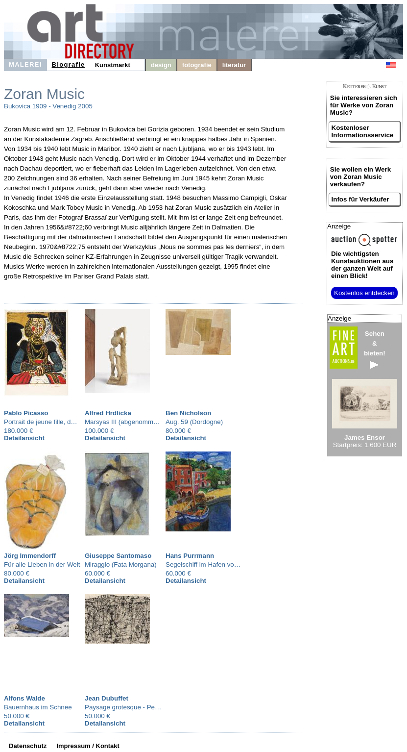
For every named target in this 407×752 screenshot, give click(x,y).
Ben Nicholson (188, 413)
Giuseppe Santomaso (118, 555)
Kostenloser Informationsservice (363, 131)
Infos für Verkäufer (360, 199)
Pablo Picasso (26, 413)
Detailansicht (24, 438)
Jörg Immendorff (30, 555)
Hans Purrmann (190, 555)
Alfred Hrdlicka (108, 413)
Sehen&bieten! (374, 349)
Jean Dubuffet (106, 698)
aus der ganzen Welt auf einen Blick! (362, 264)
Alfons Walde (24, 698)
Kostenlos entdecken (364, 293)
